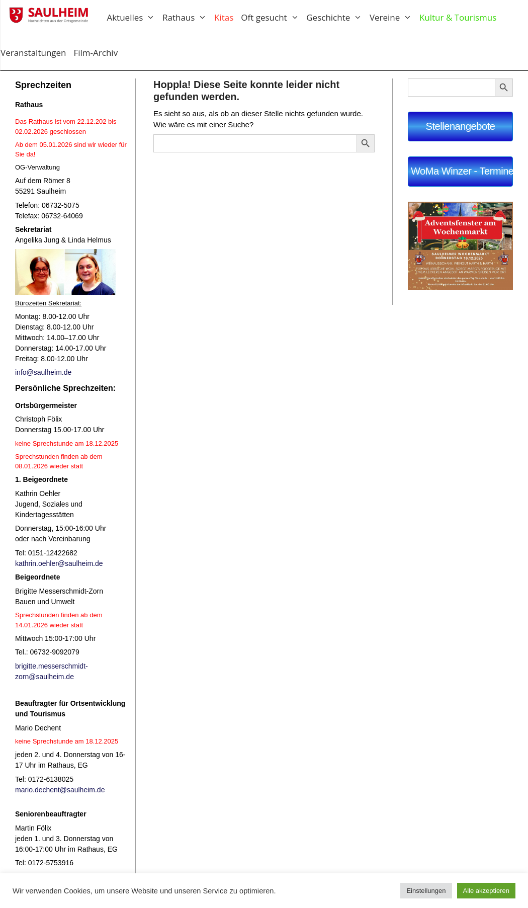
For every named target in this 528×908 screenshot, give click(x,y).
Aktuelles (134, 17)
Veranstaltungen (33, 52)
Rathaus (188, 17)
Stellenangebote (460, 126)
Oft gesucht (273, 17)
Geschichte (338, 17)
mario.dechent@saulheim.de (60, 790)
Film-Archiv (96, 52)
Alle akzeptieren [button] (486, 890)
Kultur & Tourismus (457, 17)
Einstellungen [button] (426, 890)
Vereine (394, 17)
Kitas (223, 17)
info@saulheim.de (43, 372)
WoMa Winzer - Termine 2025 (462, 171)
